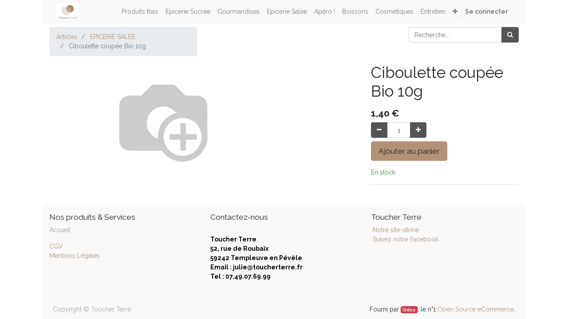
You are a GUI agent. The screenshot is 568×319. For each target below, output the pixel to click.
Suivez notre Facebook (405, 239)
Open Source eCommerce (476, 309)
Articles (67, 36)
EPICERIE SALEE (112, 36)
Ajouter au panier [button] (409, 151)
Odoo (409, 309)
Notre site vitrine (395, 229)
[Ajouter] (418, 130)
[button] (455, 12)
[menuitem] (140, 12)
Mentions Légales (74, 255)
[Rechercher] (510, 35)
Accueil (60, 229)
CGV (56, 246)
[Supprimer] (379, 130)
